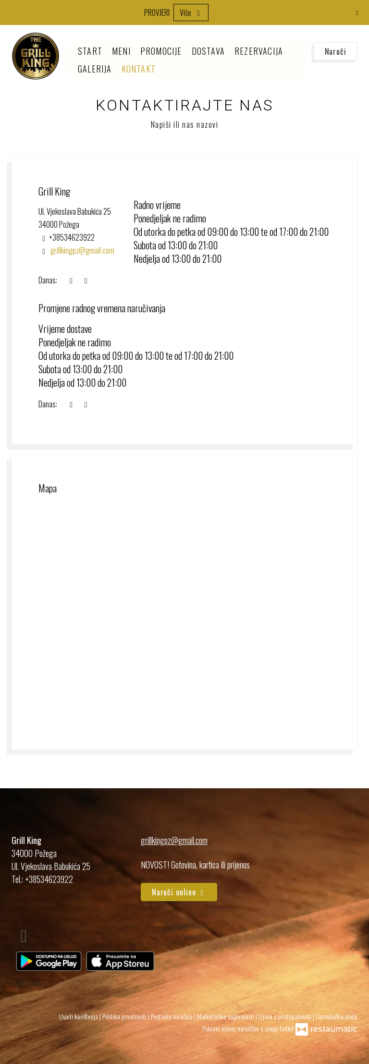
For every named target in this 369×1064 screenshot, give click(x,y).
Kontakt (139, 68)
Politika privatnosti (125, 1016)
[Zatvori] (357, 12)
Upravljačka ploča (336, 1016)
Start (90, 51)
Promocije (161, 51)
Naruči (335, 51)
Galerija (95, 68)
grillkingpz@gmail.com (174, 840)
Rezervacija (258, 51)
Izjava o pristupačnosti (285, 1016)
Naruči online (179, 892)
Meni (121, 51)
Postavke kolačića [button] (172, 1016)
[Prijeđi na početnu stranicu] (36, 56)
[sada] (71, 280)
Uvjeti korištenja (79, 1016)
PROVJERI (157, 12)
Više (191, 12)
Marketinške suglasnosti (226, 1016)
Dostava (208, 51)
